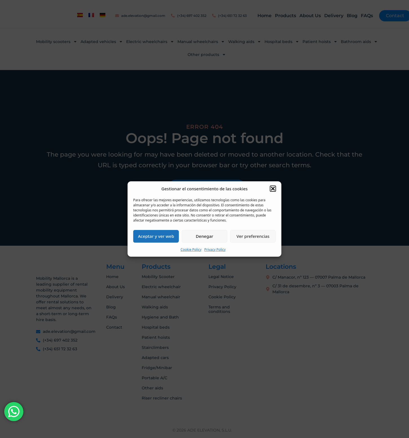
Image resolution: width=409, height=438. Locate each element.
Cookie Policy (191, 249)
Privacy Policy (215, 249)
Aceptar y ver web (156, 236)
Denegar (204, 236)
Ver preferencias (253, 236)
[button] (273, 188)
